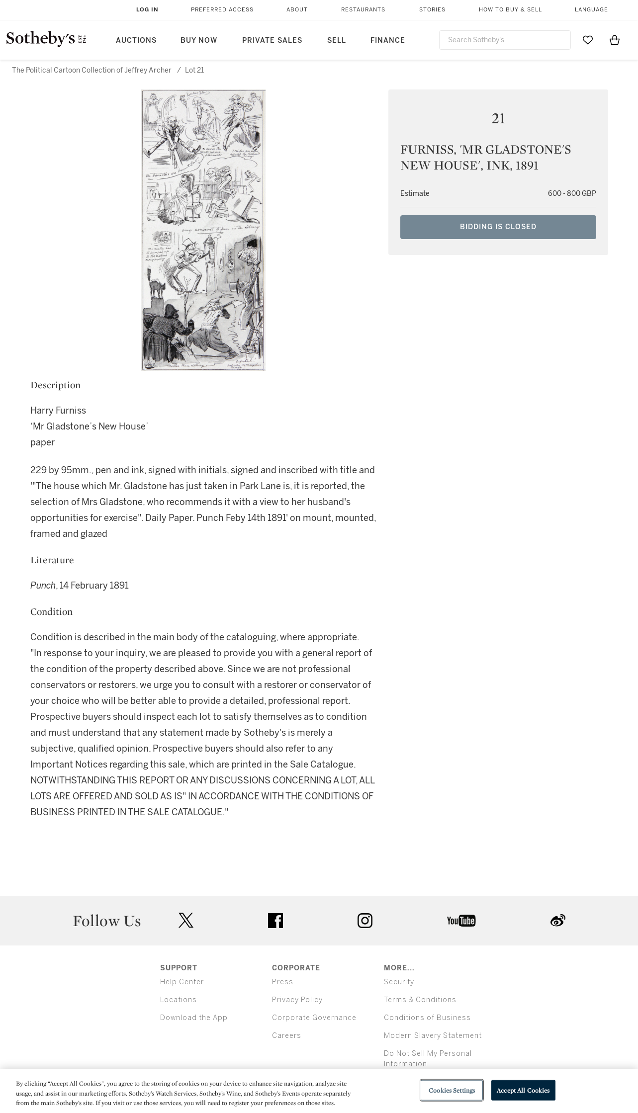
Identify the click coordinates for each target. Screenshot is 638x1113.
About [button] (297, 9)
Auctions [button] (136, 40)
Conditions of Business (427, 1018)
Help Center (182, 982)
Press (282, 982)
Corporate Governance (314, 1018)
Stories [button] (432, 9)
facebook (275, 920)
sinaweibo (557, 920)
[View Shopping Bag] (615, 40)
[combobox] (505, 40)
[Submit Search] (559, 40)
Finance (387, 40)
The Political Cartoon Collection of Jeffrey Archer (92, 70)
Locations (178, 1000)
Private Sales (272, 40)
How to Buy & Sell (510, 9)
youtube (461, 921)
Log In (147, 9)
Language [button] (591, 9)
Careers (286, 1035)
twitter (186, 920)
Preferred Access (222, 9)
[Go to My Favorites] (588, 40)
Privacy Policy (297, 1000)
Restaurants (363, 9)
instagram (365, 920)
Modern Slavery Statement (433, 1035)
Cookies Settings (452, 1090)
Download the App (194, 1018)
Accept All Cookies (523, 1090)
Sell (336, 40)
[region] (319, 1091)
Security (399, 982)
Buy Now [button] (199, 40)
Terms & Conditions (420, 1000)
